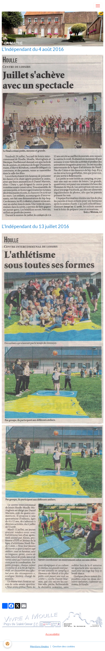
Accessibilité (52, 634)
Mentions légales (39, 646)
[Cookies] (7, 644)
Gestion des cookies (63, 646)
